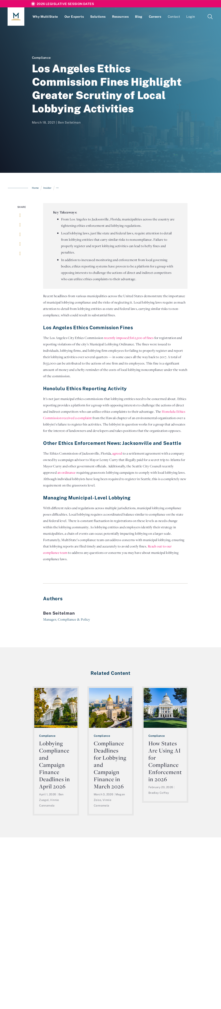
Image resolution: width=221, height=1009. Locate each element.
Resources (120, 17)
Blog (138, 17)
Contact (174, 17)
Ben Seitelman (69, 122)
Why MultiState (45, 17)
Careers (155, 17)
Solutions (98, 17)
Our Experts (74, 17)
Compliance (41, 58)
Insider (47, 187)
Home (35, 187)
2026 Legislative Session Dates (65, 4)
